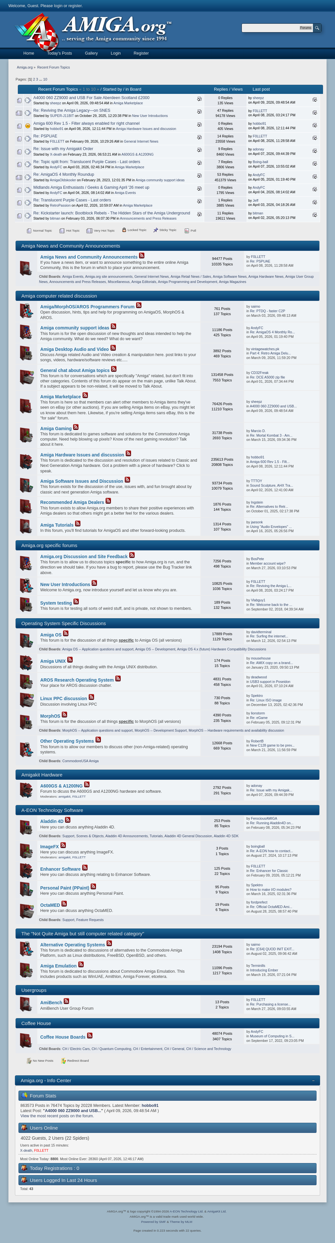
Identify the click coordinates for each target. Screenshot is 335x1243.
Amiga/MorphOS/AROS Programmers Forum (87, 306)
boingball (258, 846)
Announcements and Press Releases (148, 218)
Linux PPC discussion (63, 698)
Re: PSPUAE (45, 136)
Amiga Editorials (143, 282)
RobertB (257, 741)
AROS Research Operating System (77, 680)
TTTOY (256, 481)
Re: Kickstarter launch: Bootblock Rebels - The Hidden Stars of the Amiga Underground (111, 213)
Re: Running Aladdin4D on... (271, 823)
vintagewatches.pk (265, 349)
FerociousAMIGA (264, 818)
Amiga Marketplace (128, 103)
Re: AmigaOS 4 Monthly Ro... (272, 332)
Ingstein (257, 502)
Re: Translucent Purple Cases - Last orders (72, 200)
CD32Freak (259, 373)
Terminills (258, 965)
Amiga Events (125, 193)
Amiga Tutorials (57, 525)
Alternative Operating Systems (72, 944)
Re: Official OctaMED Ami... (271, 907)
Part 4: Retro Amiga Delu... (270, 353)
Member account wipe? (268, 563)
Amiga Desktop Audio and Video (74, 349)
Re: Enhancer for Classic (269, 871)
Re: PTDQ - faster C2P (267, 311)
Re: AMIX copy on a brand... (271, 663)
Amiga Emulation (58, 966)
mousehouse (261, 658)
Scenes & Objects (90, 836)
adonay (258, 149)
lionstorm (258, 713)
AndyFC (56, 167)
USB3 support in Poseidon (270, 682)
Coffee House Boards (63, 1037)
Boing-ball (260, 162)
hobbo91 (56, 129)
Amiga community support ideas (160, 180)
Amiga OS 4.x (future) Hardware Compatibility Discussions (221, 649)
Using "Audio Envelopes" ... (271, 527)
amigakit (64, 796)
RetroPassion (60, 205)
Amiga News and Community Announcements (89, 257)
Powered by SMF (153, 1222)
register (75, 6)
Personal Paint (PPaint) (64, 888)
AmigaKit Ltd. (216, 1211)
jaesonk (257, 522)
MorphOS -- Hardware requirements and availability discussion (236, 730)
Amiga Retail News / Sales (190, 276)
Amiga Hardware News (265, 276)
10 (45, 79)
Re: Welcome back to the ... (271, 605)
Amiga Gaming (56, 428)
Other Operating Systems (67, 741)
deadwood (259, 677)
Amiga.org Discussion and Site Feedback (84, 556)
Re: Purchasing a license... (270, 1004)
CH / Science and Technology (208, 1049)
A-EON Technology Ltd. (187, 1211)
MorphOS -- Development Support (161, 730)
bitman (55, 218)
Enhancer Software (60, 869)
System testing (56, 603)
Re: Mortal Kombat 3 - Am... (271, 435)
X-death (56, 154)
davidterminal (261, 632)
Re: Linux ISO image (266, 700)
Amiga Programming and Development (187, 282)
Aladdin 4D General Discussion (188, 836)
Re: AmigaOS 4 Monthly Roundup (63, 174)
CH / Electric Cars (76, 1049)
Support (68, 836)
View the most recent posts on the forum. (57, 1116)
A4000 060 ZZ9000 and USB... (273, 406)
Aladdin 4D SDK (226, 836)
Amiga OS (51, 635)
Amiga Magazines (232, 282)
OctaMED (50, 905)
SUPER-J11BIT (62, 116)
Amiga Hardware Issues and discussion (146, 129)
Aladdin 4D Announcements (126, 836)
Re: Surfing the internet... (269, 636)
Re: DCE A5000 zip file (267, 377)
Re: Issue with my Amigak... (271, 790)
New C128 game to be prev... (272, 745)
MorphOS (50, 716)
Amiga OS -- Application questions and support (98, 649)
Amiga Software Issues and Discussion (81, 481)
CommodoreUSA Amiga (80, 761)
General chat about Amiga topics (75, 370)
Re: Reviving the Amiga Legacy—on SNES (71, 110)
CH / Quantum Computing (111, 1049)
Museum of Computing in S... (272, 1036)
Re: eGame (258, 718)
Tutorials (156, 836)
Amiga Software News (230, 276)
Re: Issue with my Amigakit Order (63, 149)
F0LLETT (260, 111)
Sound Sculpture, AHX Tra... (271, 485)
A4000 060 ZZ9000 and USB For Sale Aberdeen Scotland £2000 (91, 98)
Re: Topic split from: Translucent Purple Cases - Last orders (86, 162)
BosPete (257, 559)
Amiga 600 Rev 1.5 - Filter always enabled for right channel (86, 123)
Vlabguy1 (258, 600)
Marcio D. (258, 431)
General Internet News (141, 141)
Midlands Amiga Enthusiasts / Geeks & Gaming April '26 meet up (91, 187)
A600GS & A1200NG (137, 154)
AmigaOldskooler (63, 180)
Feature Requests (90, 920)
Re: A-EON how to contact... (271, 851)
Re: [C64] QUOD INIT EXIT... (272, 949)
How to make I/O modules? (271, 889)
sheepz (55, 103)
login (58, 6)
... (41, 79)
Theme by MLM (181, 1222)
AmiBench (51, 1002)
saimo (255, 306)
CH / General (174, 1049)
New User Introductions (150, 116)
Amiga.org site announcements (108, 276)
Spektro (257, 696)
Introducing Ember (264, 970)
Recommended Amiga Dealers (72, 502)
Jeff (255, 200)
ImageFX (49, 846)
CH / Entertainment (147, 1049)
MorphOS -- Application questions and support (97, 730)
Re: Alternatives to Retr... (269, 506)
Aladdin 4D (52, 821)
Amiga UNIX (53, 661)
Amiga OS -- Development (155, 649)
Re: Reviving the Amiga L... (271, 586)
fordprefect (259, 902)
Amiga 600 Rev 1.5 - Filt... (270, 462)
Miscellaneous (119, 282)
